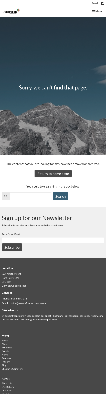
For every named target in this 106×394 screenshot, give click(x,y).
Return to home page (53, 174)
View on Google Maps (14, 285)
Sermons (6, 358)
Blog (4, 365)
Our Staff (7, 390)
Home (5, 340)
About (5, 344)
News (5, 354)
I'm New (6, 361)
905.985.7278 (19, 298)
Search (95, 3)
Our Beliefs (8, 386)
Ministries (7, 347)
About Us (7, 383)
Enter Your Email (11, 234)
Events (5, 351)
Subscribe (12, 247)
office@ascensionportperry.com (28, 303)
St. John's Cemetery (12, 368)
